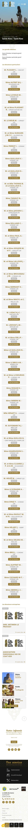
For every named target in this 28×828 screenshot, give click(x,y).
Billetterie (7, 825)
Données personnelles (6, 815)
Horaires (11, 825)
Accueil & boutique (14, 775)
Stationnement (13, 769)
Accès (16, 825)
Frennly (20, 819)
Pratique (21, 825)
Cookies (3, 817)
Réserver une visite (12, 706)
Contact (3, 810)
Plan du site (4, 813)
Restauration (13, 780)
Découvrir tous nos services (14, 765)
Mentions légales (5, 808)
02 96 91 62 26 (9, 799)
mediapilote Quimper (13, 819)
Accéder (9, 681)
